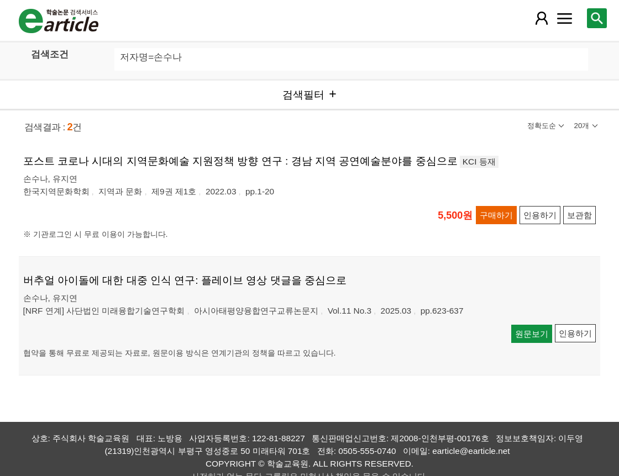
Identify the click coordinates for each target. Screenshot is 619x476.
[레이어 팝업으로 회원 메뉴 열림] (542, 18)
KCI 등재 (479, 161)
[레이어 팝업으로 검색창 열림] (597, 18)
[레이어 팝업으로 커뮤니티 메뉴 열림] (564, 18)
